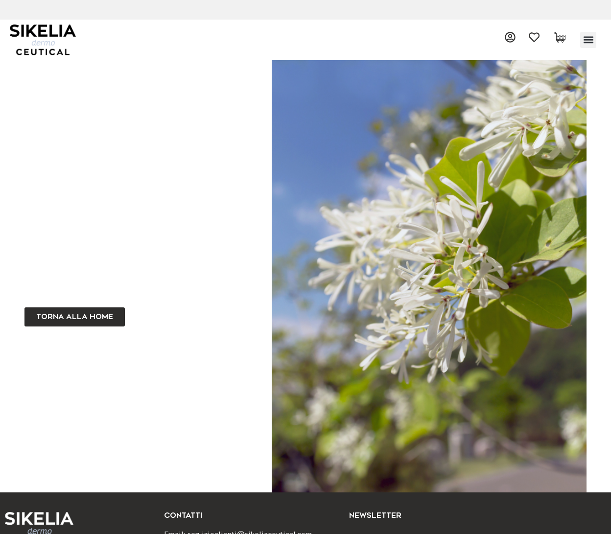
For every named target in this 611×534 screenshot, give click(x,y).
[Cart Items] (562, 37)
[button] (588, 40)
